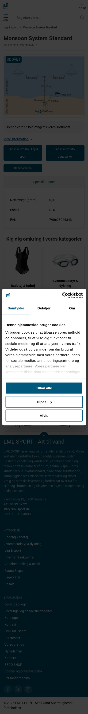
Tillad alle (44, 388)
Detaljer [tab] (44, 308)
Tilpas (44, 402)
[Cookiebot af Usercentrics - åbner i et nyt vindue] (63, 295)
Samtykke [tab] (16, 308)
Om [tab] (72, 308)
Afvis (44, 415)
